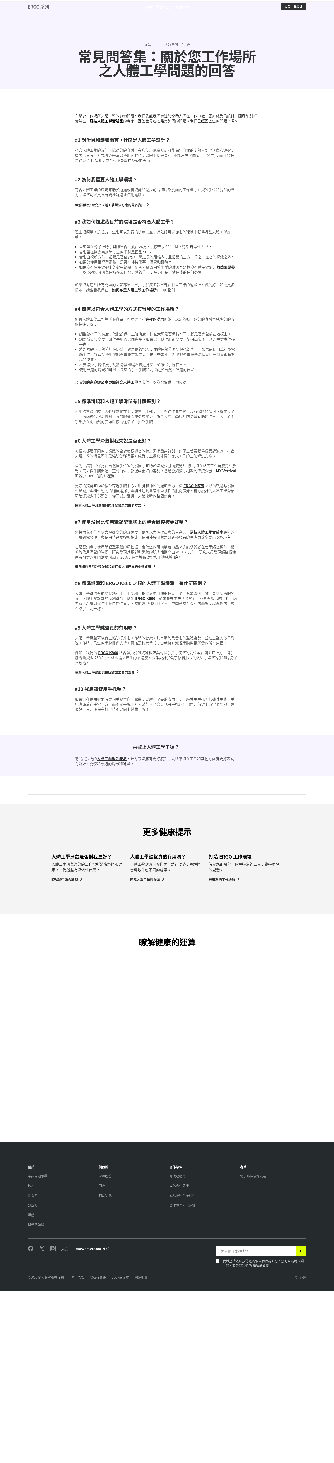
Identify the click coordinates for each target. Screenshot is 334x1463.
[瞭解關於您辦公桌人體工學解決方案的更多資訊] (112, 335)
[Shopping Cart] (317, 16)
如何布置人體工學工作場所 (134, 420)
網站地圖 (141, 1449)
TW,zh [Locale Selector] (314, 4)
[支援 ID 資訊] (107, 1420)
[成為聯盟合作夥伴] (182, 1367)
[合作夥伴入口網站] (182, 1377)
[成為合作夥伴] (179, 1357)
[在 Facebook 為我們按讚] (30, 1421)
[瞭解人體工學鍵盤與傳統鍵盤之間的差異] (107, 802)
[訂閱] (301, 1423)
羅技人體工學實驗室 (106, 251)
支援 (296, 4)
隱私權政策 (261, 1437)
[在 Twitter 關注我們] (42, 1421)
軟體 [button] (81, 15)
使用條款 (77, 1449)
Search (276, 16)
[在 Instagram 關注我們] (53, 1421)
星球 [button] (63, 15)
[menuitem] (157, 28)
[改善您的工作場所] (224, 1051)
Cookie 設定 (120, 1449)
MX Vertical (226, 601)
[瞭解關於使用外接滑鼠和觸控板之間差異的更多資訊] (115, 697)
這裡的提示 (154, 449)
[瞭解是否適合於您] (67, 1051)
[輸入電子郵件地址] (256, 1423)
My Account (306, 16)
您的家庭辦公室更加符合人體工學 (110, 512)
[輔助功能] (105, 1367)
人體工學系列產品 (112, 889)
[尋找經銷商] (177, 1348)
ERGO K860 (145, 728)
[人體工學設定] (293, 27)
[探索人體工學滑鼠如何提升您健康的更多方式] (110, 635)
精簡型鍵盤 (225, 397)
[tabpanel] (88, 1017)
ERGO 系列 (38, 27)
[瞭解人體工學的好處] (147, 1051)
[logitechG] (43, 4)
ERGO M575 (193, 616)
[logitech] (22, 4)
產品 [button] (46, 15)
